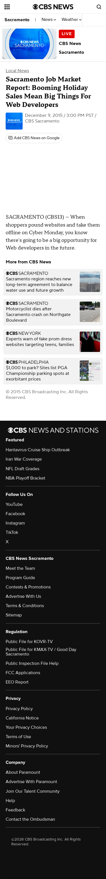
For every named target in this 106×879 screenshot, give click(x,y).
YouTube (14, 504)
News (49, 19)
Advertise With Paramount (31, 781)
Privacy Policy (19, 708)
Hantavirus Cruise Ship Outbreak (38, 450)
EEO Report (17, 682)
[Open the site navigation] (19, 6)
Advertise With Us (23, 596)
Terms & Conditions (25, 605)
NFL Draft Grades (22, 469)
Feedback (15, 810)
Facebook (15, 514)
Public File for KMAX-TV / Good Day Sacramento (41, 651)
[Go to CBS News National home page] (53, 7)
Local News (17, 70)
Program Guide (20, 577)
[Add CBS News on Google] (34, 138)
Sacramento (17, 20)
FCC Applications (23, 672)
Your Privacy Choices (26, 727)
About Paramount (23, 772)
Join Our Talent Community (33, 791)
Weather (71, 19)
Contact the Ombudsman (30, 819)
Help (10, 800)
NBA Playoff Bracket (25, 478)
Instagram (15, 523)
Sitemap (14, 615)
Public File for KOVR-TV (29, 641)
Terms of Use (18, 736)
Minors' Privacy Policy (27, 746)
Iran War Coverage (24, 459)
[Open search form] (98, 6)
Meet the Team (20, 568)
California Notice (22, 718)
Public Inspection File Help (32, 663)
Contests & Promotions (28, 587)
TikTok (12, 532)
